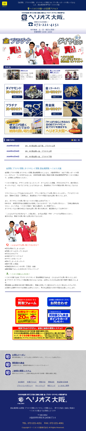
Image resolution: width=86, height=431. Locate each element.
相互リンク (51, 385)
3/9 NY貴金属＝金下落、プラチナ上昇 (40, 146)
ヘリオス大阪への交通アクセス (43, 9)
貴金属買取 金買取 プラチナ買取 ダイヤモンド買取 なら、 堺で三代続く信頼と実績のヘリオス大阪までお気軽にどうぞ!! (42, 409)
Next (81, 75)
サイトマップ (40, 385)
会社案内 (21, 382)
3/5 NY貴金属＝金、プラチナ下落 (38, 156)
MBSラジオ (24, 70)
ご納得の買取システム (21, 371)
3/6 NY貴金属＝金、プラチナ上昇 (38, 151)
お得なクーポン (18, 355)
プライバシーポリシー (25, 385)
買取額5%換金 (18, 363)
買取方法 (42, 382)
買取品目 (51, 382)
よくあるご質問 (63, 385)
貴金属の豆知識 (62, 382)
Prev (4, 75)
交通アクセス (31, 382)
